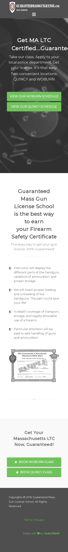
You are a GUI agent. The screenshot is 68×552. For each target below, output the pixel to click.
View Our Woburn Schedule (34, 96)
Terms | (29, 520)
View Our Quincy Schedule (34, 106)
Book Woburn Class (34, 462)
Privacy (39, 520)
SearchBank (51, 533)
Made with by (33, 533)
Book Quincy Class (34, 472)
